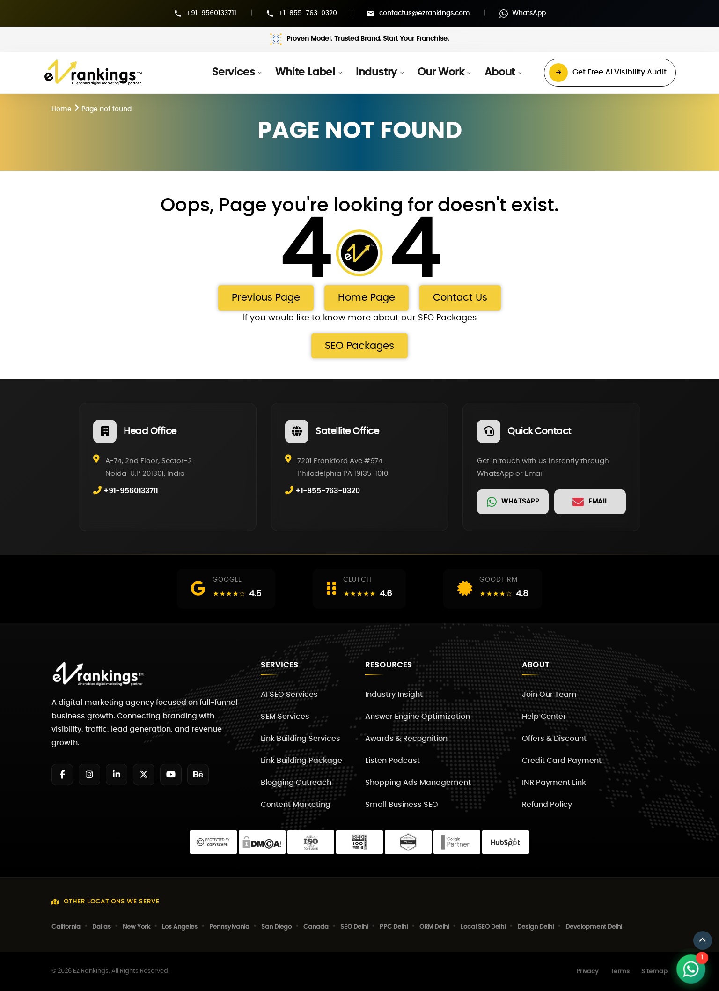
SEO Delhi (354, 927)
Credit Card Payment (562, 760)
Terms (620, 972)
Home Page (366, 298)
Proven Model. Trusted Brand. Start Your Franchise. (367, 39)
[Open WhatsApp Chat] (691, 969)
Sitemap (654, 972)
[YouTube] (171, 774)
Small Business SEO (401, 804)
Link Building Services (300, 738)
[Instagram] (89, 774)
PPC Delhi (394, 927)
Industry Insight (394, 694)
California (66, 927)
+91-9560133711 (211, 13)
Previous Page (266, 298)
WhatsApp (529, 13)
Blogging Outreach (296, 782)
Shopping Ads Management (418, 782)
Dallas (101, 927)
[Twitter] (143, 774)
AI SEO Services (289, 694)
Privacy (587, 972)
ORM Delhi (434, 927)
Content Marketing (295, 804)
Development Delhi (593, 927)
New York (136, 927)
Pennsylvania (229, 927)
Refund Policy (547, 804)
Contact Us (460, 298)
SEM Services (285, 716)
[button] (236, 72)
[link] (513, 501)
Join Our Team (549, 694)
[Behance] (198, 774)
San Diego (276, 927)
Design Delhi (535, 927)
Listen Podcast (392, 760)
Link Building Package (301, 760)
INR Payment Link (554, 782)
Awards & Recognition (406, 738)
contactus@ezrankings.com (424, 13)
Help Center (544, 716)
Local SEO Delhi (483, 927)
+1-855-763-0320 (308, 13)
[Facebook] (62, 774)
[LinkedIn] (116, 774)
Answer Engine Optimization (417, 716)
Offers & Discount (554, 738)
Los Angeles (180, 927)
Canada (316, 927)
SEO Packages (359, 346)
